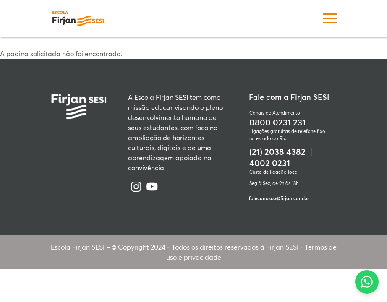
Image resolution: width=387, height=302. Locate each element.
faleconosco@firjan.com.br (279, 198)
